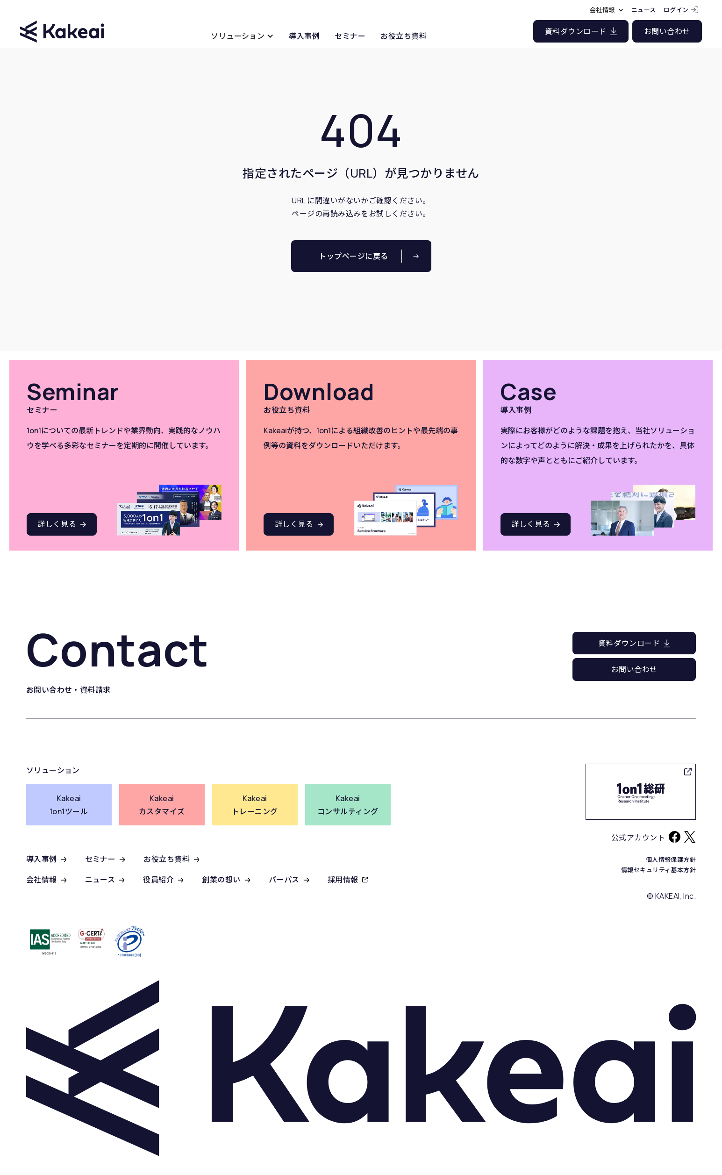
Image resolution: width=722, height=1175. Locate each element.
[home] (62, 23)
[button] (242, 36)
